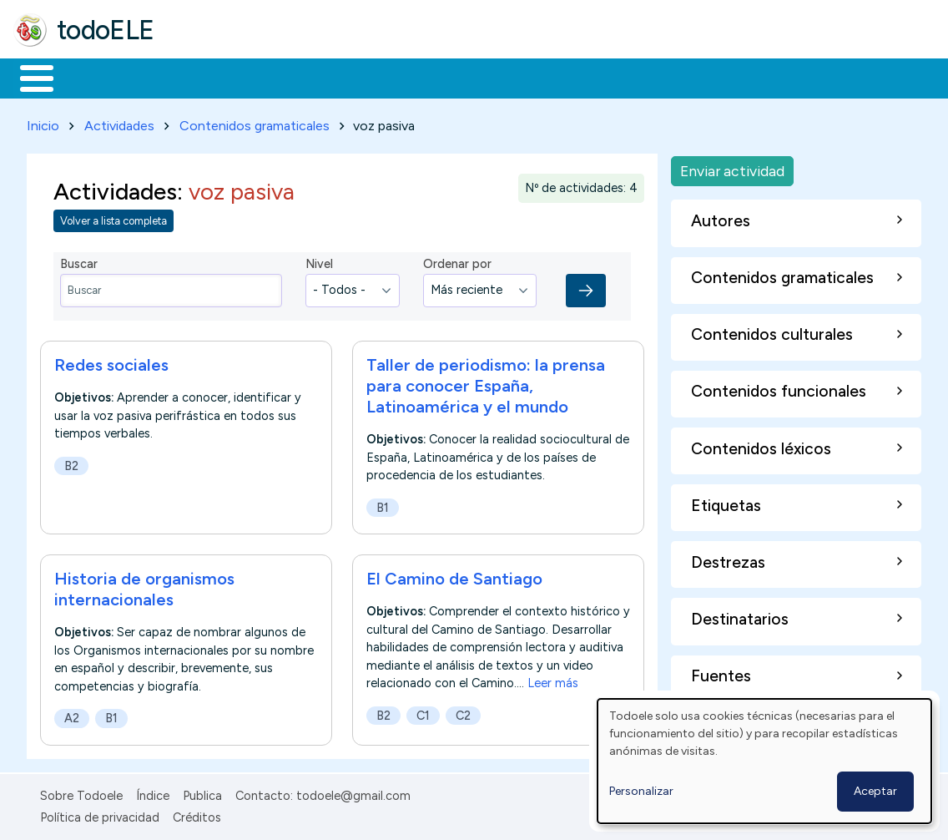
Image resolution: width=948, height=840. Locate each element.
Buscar (685, 76)
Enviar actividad (732, 167)
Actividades (119, 122)
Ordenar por (457, 261)
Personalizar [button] (641, 791)
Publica (202, 792)
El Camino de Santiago (454, 575)
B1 (382, 504)
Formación (201, 76)
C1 (423, 712)
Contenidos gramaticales (254, 122)
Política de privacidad (99, 814)
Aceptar (875, 791)
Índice (152, 792)
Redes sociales (111, 362)
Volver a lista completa (113, 218)
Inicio (28, 76)
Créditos (197, 814)
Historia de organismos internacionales (144, 585)
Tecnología (499, 76)
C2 (463, 712)
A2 (71, 715)
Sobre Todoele (81, 792)
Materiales (93, 76)
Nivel (319, 261)
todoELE (105, 30)
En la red (394, 76)
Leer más (552, 680)
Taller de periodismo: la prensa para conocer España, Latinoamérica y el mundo (485, 382)
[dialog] (764, 761)
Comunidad (610, 76)
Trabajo (300, 76)
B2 (71, 462)
